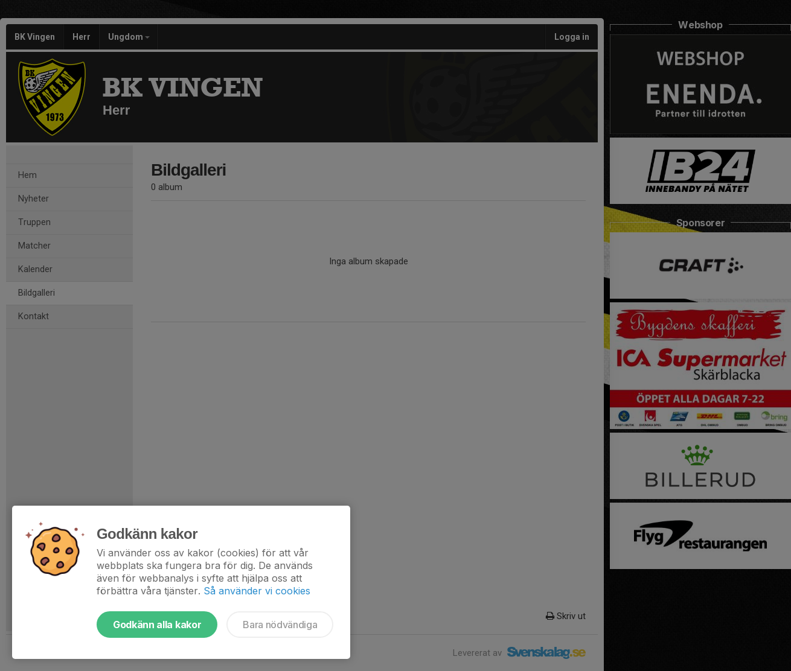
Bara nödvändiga (280, 625)
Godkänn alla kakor (157, 625)
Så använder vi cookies (256, 591)
